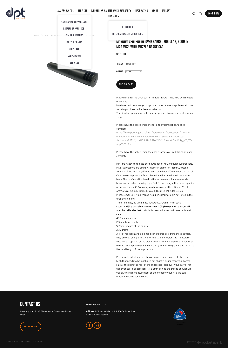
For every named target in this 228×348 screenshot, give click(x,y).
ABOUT (155, 10)
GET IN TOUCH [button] (31, 326)
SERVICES (82, 10)
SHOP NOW (213, 13)
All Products (66, 10)
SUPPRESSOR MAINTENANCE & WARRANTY (111, 10)
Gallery (166, 10)
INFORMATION (141, 10)
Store (37, 35)
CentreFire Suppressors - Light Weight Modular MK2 (68, 35)
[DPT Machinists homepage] (27, 13)
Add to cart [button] (126, 84)
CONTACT (113, 16)
